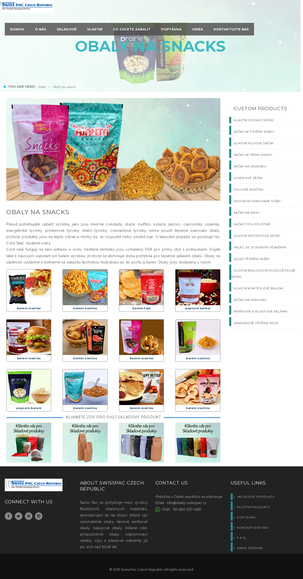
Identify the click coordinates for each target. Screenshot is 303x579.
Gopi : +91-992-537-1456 (181, 509)
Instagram (38, 516)
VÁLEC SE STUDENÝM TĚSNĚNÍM (260, 247)
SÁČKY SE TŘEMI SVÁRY (253, 155)
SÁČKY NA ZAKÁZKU (250, 166)
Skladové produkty (256, 497)
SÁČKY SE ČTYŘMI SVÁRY (254, 131)
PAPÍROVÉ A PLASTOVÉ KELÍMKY (261, 311)
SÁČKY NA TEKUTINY (250, 300)
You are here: (22, 86)
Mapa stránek (250, 548)
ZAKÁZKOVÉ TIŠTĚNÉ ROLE (256, 323)
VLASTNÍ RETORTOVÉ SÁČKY (257, 236)
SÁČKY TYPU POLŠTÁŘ (252, 224)
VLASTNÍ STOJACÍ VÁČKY (254, 120)
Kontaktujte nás (252, 527)
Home (42, 86)
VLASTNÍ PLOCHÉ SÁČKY (254, 143)
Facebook (9, 516)
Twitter (18, 516)
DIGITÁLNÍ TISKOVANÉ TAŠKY (257, 201)
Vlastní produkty (253, 507)
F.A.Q (241, 538)
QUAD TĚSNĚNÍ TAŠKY (252, 259)
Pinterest (28, 516)
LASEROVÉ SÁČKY (248, 178)
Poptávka (246, 517)
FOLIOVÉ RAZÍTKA (249, 189)
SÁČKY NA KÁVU (247, 212)
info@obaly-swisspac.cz (187, 503)
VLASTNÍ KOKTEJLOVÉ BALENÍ (258, 288)
